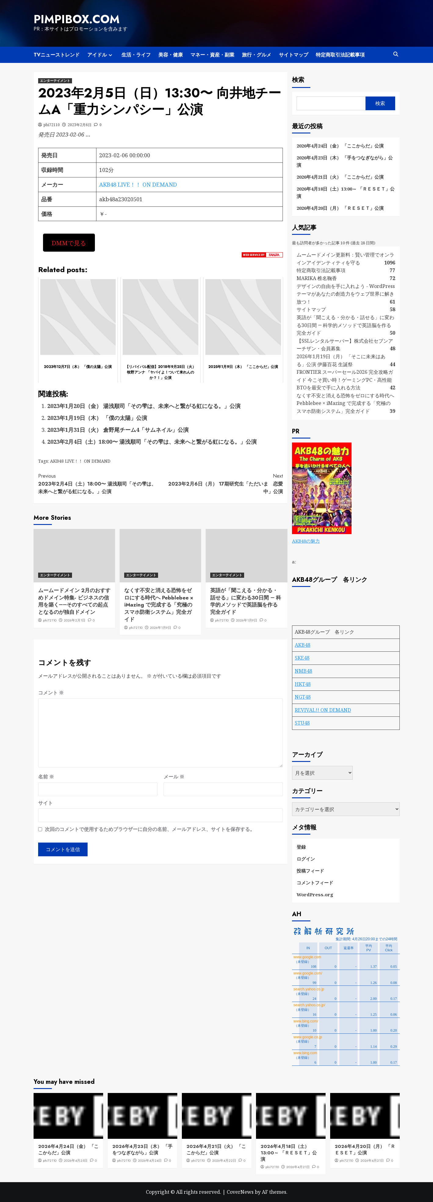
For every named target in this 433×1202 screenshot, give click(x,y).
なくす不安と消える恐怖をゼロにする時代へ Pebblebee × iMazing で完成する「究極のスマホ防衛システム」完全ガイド (158, 605)
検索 (298, 79)
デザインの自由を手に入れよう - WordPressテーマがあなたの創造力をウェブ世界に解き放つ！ (346, 294)
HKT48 (303, 684)
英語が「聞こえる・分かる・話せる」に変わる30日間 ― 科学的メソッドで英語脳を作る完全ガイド (245, 601)
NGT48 (303, 697)
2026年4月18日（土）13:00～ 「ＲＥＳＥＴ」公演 (346, 192)
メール (174, 776)
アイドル (100, 54)
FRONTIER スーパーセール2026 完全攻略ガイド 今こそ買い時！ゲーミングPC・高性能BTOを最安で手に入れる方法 (345, 380)
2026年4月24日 (150, 1160)
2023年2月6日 (80, 124)
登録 (301, 847)
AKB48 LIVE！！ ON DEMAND (138, 184)
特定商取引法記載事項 (340, 54)
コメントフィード (315, 883)
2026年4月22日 (224, 1160)
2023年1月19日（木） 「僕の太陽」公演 (97, 417)
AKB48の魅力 (306, 541)
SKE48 (302, 657)
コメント (51, 692)
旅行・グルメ (256, 54)
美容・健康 (170, 54)
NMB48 (303, 671)
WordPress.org (315, 894)
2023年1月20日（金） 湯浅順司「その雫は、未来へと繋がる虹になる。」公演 (143, 406)
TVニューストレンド (57, 54)
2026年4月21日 (298, 1166)
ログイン (306, 859)
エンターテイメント (55, 80)
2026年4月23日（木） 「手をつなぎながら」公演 (345, 161)
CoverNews (240, 1192)
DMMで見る (69, 242)
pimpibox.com (77, 19)
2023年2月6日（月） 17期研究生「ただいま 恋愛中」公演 (222, 483)
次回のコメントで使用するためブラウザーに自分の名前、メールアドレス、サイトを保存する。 (150, 829)
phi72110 (52, 124)
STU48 (302, 722)
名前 (46, 776)
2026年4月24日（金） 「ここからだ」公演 (340, 146)
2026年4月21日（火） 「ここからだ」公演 (340, 177)
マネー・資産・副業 (212, 54)
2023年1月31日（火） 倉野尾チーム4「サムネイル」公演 (118, 429)
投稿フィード (310, 871)
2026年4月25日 (76, 1160)
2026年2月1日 (74, 620)
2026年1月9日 (160, 627)
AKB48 (302, 645)
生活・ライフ (136, 54)
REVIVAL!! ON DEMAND (323, 710)
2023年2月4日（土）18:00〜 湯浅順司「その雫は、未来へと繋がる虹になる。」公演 (152, 441)
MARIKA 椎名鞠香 (317, 278)
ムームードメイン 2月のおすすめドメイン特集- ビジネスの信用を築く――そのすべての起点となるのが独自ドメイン (74, 601)
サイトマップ (293, 54)
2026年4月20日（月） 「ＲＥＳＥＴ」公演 (340, 208)
